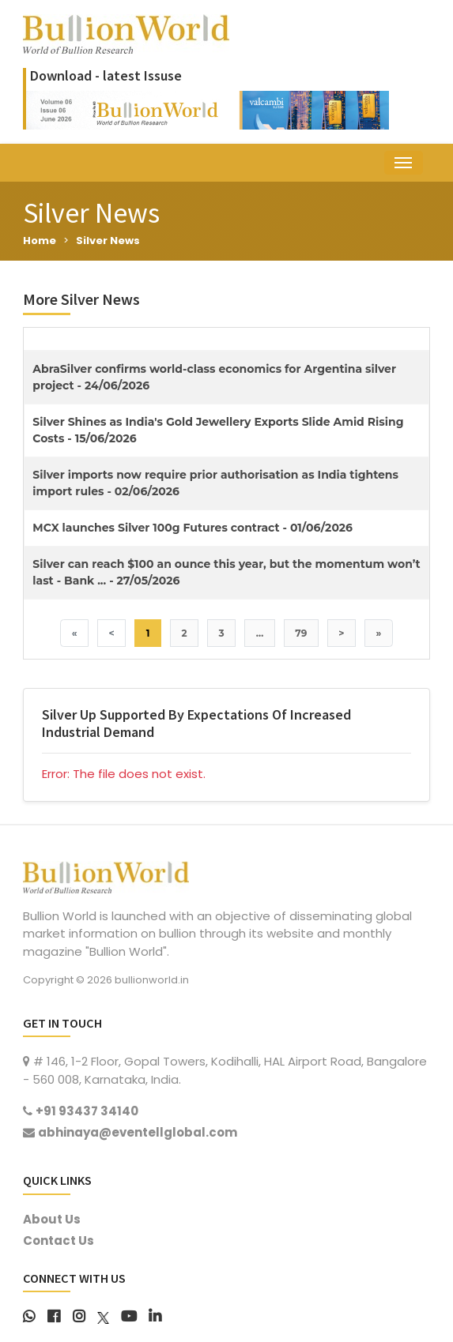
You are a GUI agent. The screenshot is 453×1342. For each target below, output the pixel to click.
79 (301, 633)
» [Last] (379, 633)
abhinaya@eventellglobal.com (137, 1132)
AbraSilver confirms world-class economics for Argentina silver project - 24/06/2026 (214, 377)
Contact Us (58, 1240)
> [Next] (341, 633)
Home (39, 240)
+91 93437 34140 (87, 1111)
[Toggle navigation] (403, 163)
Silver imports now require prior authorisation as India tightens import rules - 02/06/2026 (215, 483)
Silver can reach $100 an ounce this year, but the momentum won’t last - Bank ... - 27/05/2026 (226, 572)
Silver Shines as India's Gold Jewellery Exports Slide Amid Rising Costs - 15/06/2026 (217, 430)
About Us (52, 1219)
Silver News (108, 240)
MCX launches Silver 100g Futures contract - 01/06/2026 (192, 528)
